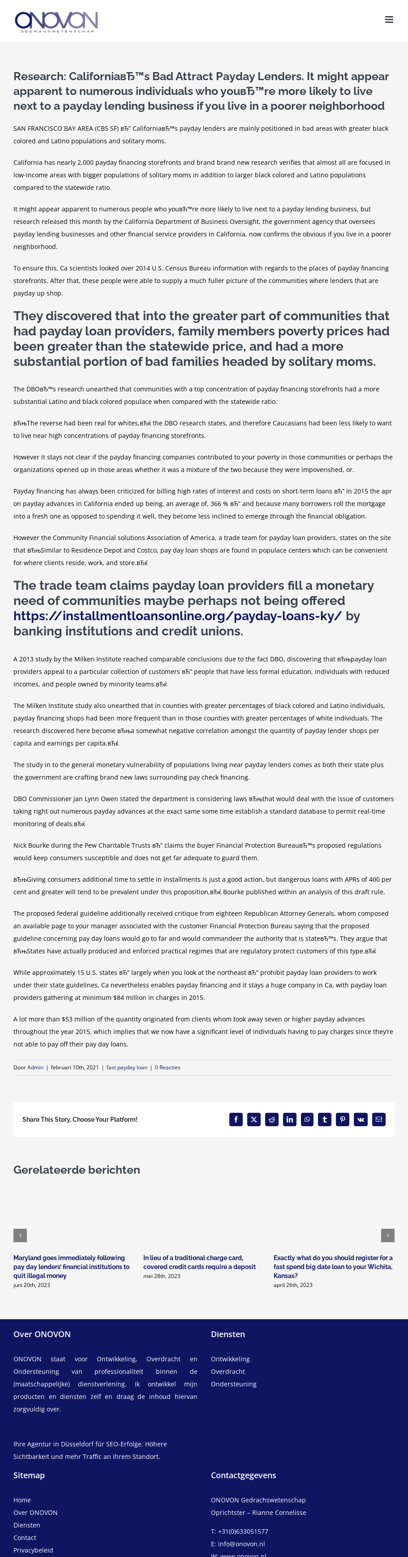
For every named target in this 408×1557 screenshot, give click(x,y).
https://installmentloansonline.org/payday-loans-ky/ (178, 616)
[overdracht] (303, 1377)
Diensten (26, 1525)
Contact (24, 1537)
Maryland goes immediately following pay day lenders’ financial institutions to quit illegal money (71, 1266)
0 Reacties (167, 1067)
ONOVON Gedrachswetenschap (258, 1500)
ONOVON (27, 1359)
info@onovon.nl (241, 1544)
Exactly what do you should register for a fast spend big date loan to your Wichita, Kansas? (333, 1266)
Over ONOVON (35, 1512)
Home (22, 1500)
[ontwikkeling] (303, 1359)
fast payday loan (127, 1067)
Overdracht (228, 1371)
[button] (20, 1235)
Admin (35, 1067)
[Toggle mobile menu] (390, 19)
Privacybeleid (33, 1550)
